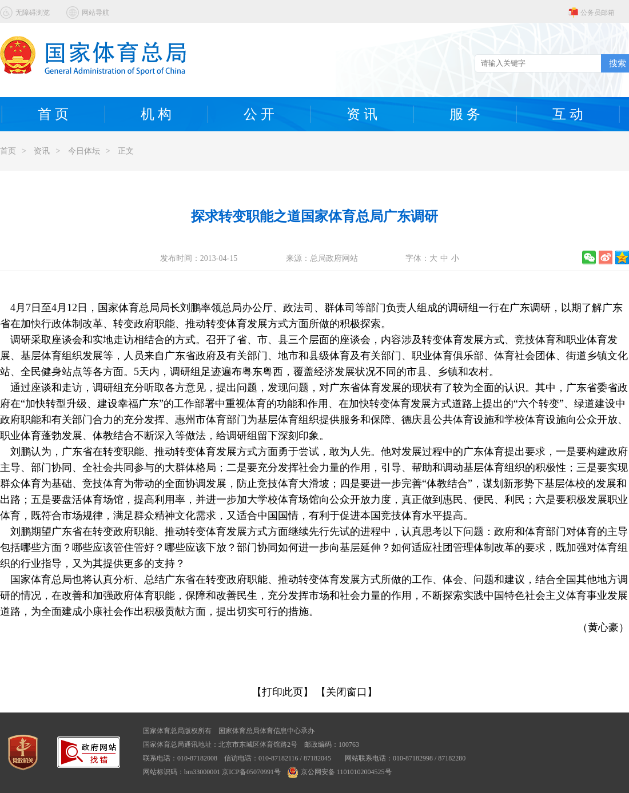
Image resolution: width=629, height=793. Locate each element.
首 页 (53, 114)
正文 (126, 151)
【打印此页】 (282, 692)
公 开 (259, 114)
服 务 (464, 114)
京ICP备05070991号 (251, 772)
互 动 (567, 114)
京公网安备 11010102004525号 (340, 772)
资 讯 (362, 114)
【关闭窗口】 (346, 692)
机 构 (156, 114)
